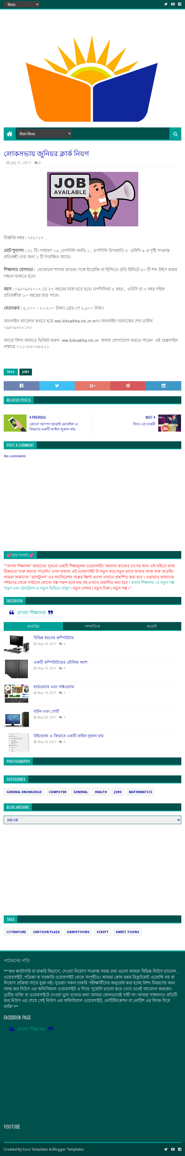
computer (57, 792)
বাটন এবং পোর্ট (46, 711)
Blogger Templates (68, 1149)
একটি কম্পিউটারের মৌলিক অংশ (60, 662)
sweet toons (127, 932)
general (81, 792)
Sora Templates (35, 1149)
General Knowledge (24, 792)
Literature (16, 932)
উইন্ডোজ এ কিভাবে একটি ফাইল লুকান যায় (68, 736)
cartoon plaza (46, 932)
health (101, 792)
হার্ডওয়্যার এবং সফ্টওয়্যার (54, 686)
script (103, 932)
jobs (25, 371)
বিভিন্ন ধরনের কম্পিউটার (54, 637)
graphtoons (78, 932)
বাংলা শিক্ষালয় (31, 612)
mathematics (140, 792)
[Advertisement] (92, 82)
